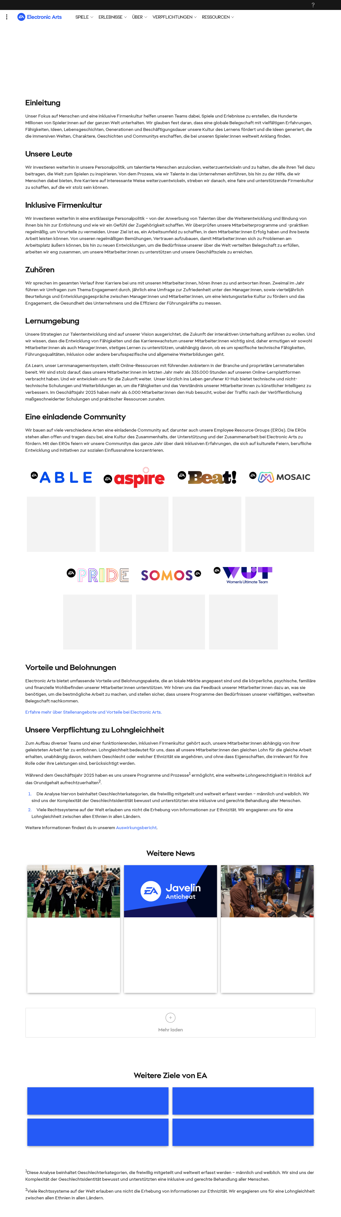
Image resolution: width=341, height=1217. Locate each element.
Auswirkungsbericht (136, 827)
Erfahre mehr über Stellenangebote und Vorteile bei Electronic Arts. (93, 712)
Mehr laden (170, 1023)
